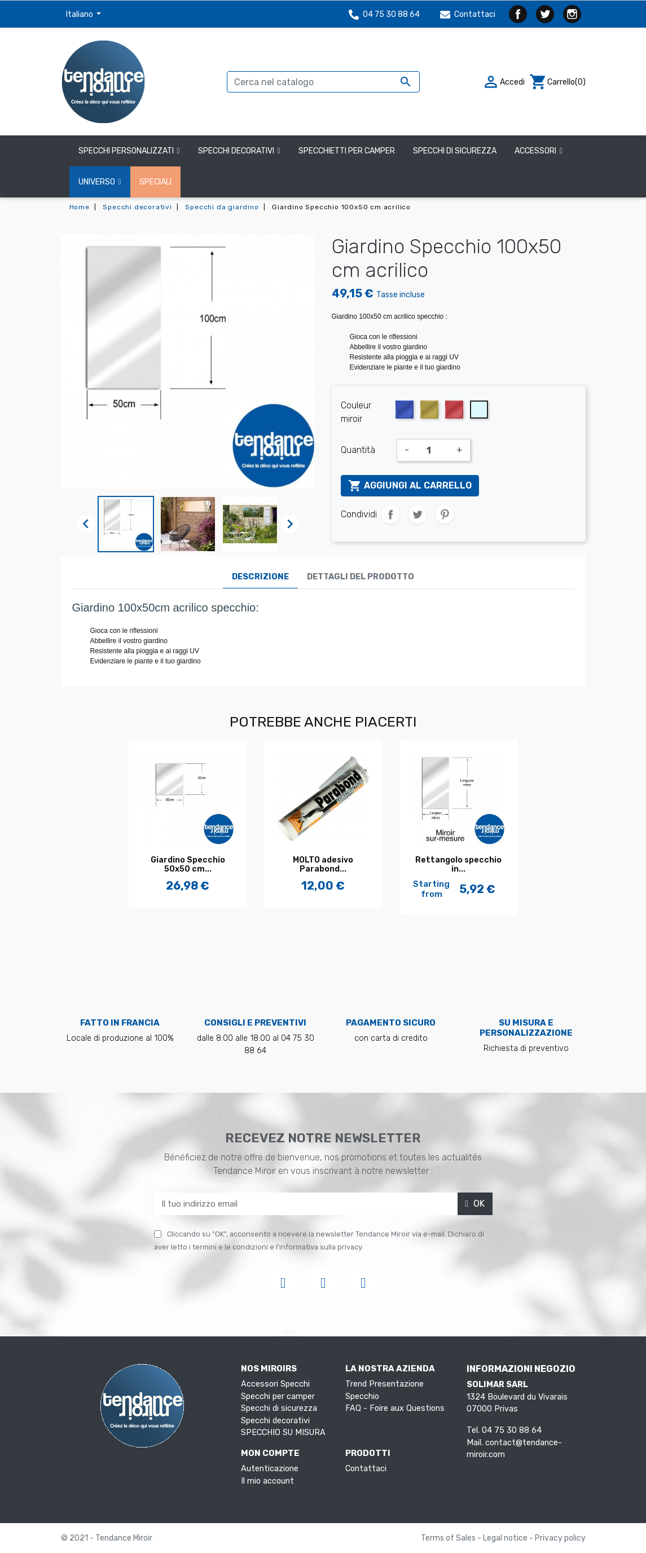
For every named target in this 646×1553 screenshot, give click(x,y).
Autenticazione (269, 1468)
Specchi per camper (278, 1396)
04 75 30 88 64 (384, 14)
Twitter (545, 14)
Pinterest (445, 514)
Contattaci (467, 14)
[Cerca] (323, 82)
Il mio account (267, 1481)
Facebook (518, 14)
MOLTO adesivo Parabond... (323, 864)
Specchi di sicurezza (279, 1408)
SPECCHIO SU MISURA (283, 1432)
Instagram (572, 14)
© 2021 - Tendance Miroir (106, 1538)
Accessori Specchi (275, 1384)
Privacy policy (560, 1538)
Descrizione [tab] (260, 577)
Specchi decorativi (275, 1421)
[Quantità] (433, 450)
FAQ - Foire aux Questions (395, 1408)
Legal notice (506, 1538)
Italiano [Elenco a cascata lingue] (80, 14)
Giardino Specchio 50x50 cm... (188, 864)
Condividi (390, 514)
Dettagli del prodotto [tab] (360, 577)
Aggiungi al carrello (410, 485)
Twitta (417, 514)
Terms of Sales (449, 1538)
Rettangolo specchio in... (458, 864)
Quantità (358, 450)
